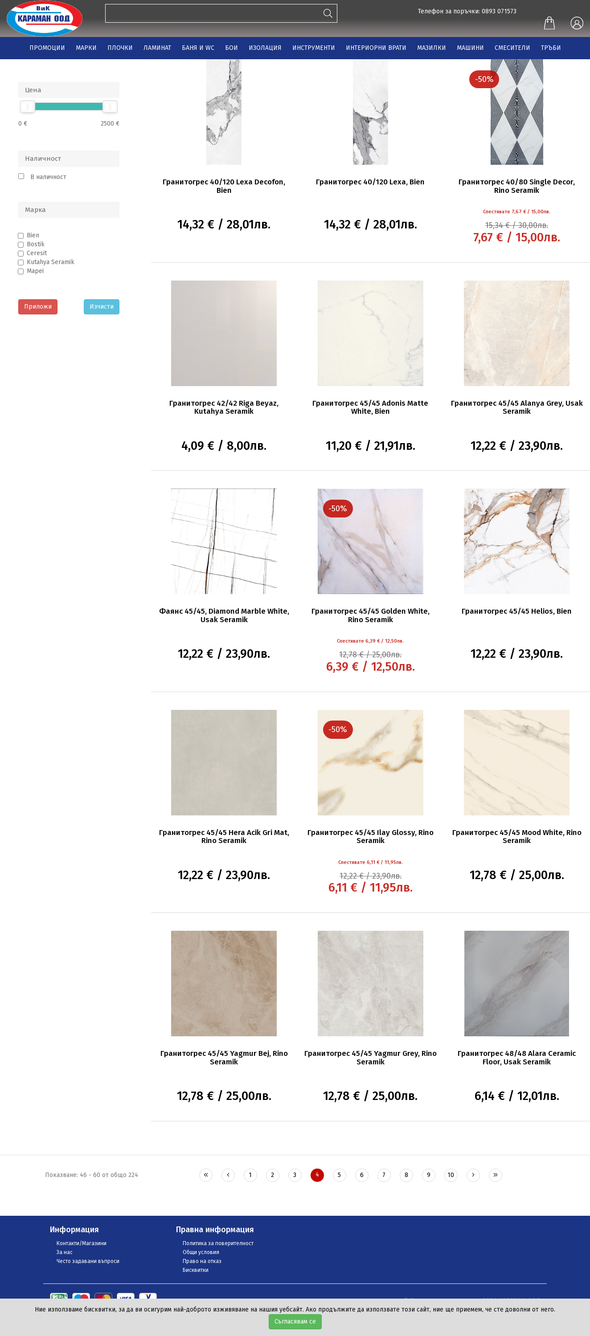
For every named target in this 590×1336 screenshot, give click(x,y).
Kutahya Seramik (50, 262)
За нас (65, 1252)
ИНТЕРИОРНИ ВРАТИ (376, 48)
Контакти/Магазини (82, 1243)
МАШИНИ (470, 48)
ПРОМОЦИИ (47, 48)
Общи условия (201, 1252)
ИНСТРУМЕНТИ (313, 48)
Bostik (36, 244)
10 (450, 1175)
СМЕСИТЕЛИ (512, 48)
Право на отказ (202, 1261)
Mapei (35, 271)
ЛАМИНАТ (157, 48)
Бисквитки (196, 1270)
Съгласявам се (295, 1321)
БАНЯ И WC (198, 48)
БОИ (231, 48)
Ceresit (37, 253)
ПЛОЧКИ (120, 48)
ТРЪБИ (551, 48)
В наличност (48, 177)
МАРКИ (86, 48)
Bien (33, 235)
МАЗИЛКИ (431, 48)
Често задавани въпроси (88, 1261)
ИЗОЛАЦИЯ (265, 48)
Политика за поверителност (218, 1243)
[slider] (27, 106)
